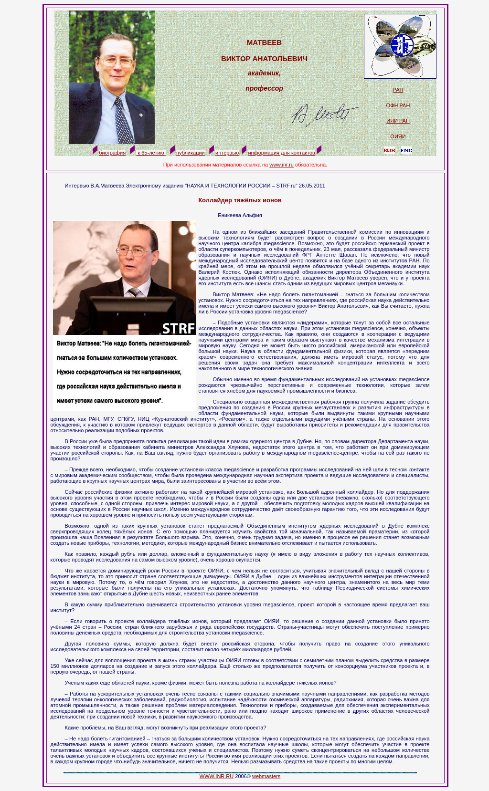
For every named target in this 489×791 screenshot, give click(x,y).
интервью (227, 153)
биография (112, 153)
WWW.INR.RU (217, 776)
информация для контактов (281, 153)
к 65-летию (150, 153)
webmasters (266, 776)
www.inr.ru (281, 164)
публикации (190, 153)
